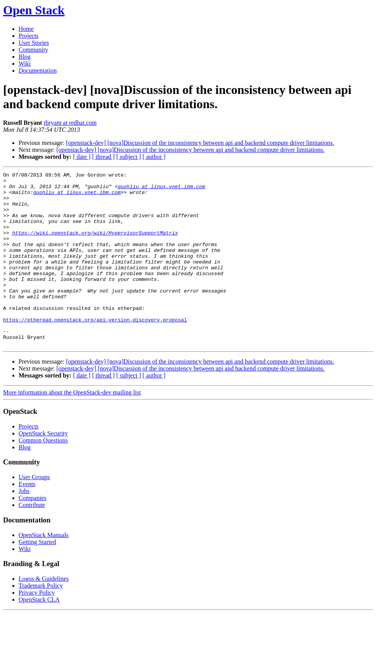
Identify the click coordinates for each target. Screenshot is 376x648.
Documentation (38, 70)
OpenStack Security (43, 468)
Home (26, 29)
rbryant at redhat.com (70, 122)
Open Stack (34, 10)
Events (27, 518)
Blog (25, 56)
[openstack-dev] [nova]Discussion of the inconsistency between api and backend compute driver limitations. (200, 142)
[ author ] (154, 156)
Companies (32, 532)
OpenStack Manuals (43, 569)
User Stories (34, 42)
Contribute (32, 539)
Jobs (24, 525)
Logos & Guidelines (44, 613)
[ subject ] (128, 156)
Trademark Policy (41, 620)
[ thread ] (103, 156)
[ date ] (81, 156)
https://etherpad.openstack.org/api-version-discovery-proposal (95, 349)
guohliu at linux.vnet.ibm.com (161, 189)
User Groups (34, 512)
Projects (29, 35)
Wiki (25, 63)
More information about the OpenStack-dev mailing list (72, 427)
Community (33, 49)
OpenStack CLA (39, 634)
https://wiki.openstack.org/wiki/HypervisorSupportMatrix (95, 245)
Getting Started (37, 576)
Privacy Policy (37, 627)
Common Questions (43, 475)
